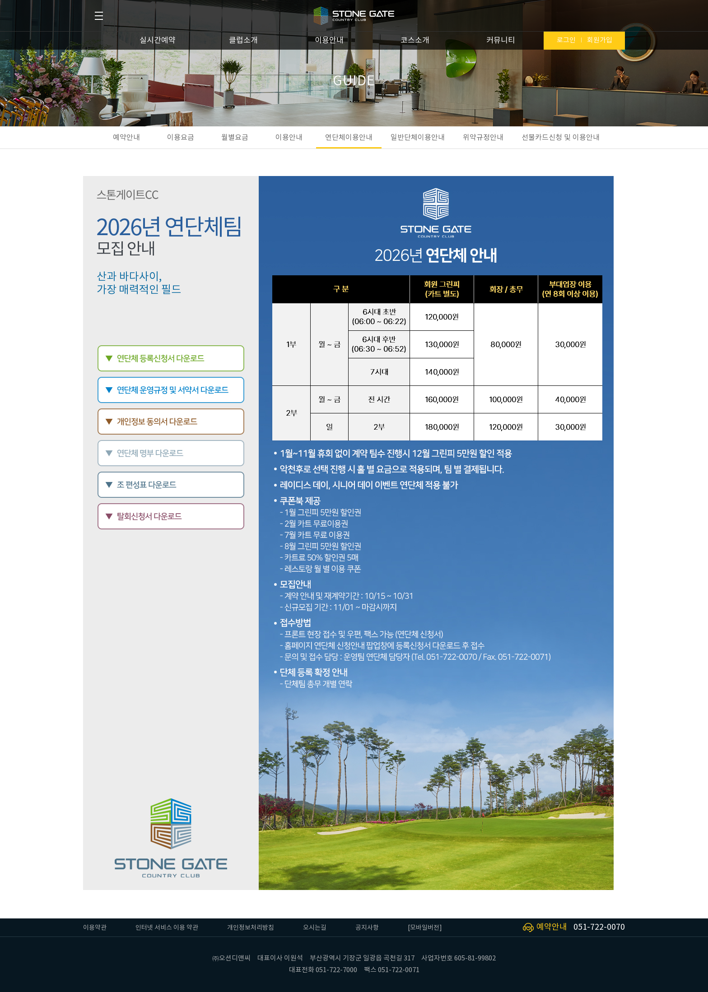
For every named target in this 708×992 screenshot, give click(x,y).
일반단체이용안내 (418, 138)
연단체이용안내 (349, 138)
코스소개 (415, 40)
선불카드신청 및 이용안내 (561, 138)
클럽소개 (243, 40)
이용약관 (95, 928)
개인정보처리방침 (250, 928)
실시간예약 (158, 40)
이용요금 (180, 138)
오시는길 (314, 928)
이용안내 (329, 40)
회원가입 (599, 40)
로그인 (566, 40)
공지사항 (367, 928)
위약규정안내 (483, 138)
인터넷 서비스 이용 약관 (166, 928)
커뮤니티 (500, 40)
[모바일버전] (425, 928)
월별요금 (234, 138)
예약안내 (126, 138)
